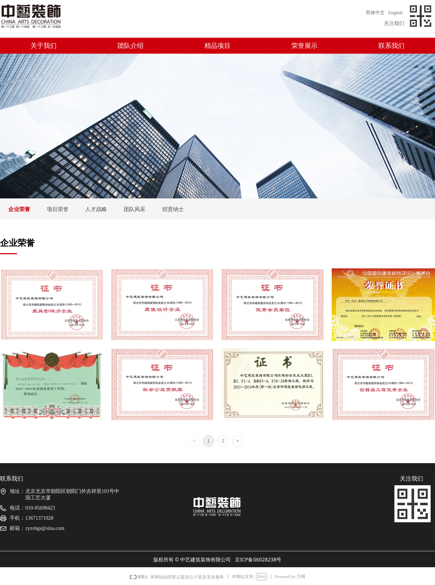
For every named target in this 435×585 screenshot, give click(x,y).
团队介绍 (130, 45)
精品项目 (217, 45)
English (395, 12)
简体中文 (375, 12)
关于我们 (43, 45)
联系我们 (391, 45)
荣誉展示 (304, 45)
